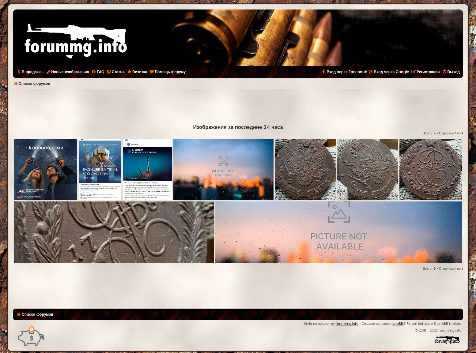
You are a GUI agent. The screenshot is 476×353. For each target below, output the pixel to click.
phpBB (397, 323)
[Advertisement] (238, 106)
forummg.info (347, 323)
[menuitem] (97, 72)
